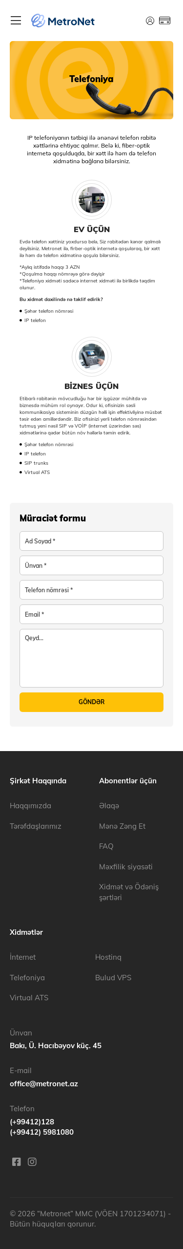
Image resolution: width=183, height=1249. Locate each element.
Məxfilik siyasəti (126, 866)
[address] (91, 565)
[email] (91, 614)
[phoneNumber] (91, 590)
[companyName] (91, 541)
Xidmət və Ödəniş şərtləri (129, 892)
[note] (91, 658)
